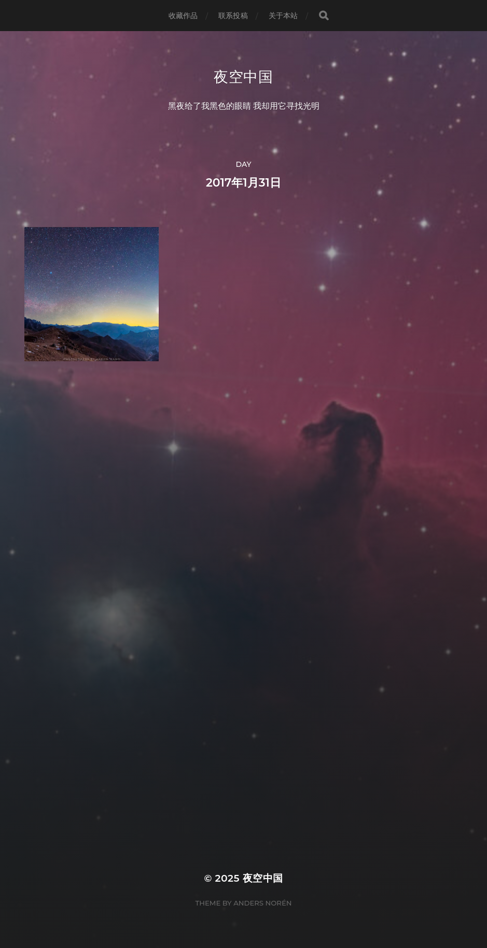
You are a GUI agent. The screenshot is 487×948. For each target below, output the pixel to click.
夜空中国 (243, 77)
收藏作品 (183, 15)
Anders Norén (262, 903)
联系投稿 (233, 15)
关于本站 (283, 15)
